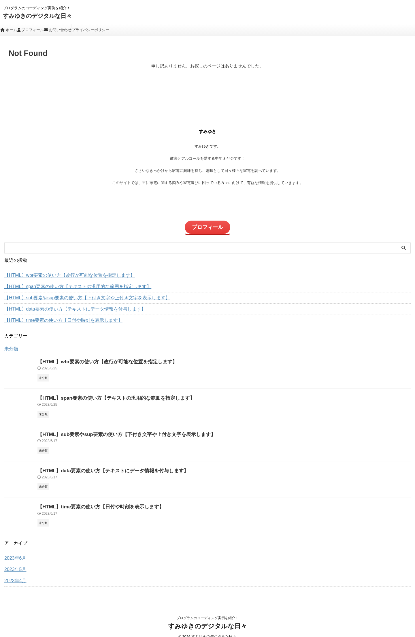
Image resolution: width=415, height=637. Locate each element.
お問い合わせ (57, 30)
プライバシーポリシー (90, 30)
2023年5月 (14, 561)
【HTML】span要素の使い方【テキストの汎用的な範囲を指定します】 (68, 283)
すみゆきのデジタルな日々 (37, 16)
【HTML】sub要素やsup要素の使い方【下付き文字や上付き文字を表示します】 (76, 294)
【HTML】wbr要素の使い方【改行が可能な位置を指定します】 (61, 271)
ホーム (8, 30)
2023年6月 (14, 550)
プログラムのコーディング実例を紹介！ (207, 610)
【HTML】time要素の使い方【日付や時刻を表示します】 (56, 316)
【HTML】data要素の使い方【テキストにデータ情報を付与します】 (66, 305)
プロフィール (30, 30)
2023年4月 (14, 572)
